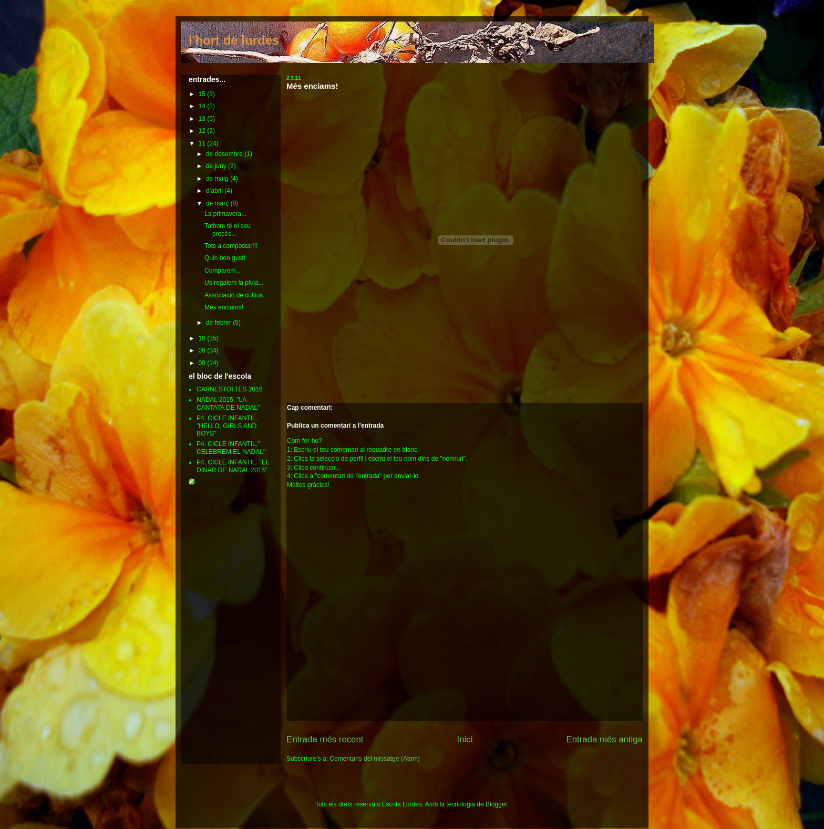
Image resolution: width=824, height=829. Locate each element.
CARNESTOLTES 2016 (230, 389)
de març (218, 203)
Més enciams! (312, 85)
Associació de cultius (233, 295)
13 (203, 118)
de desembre (225, 154)
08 (203, 363)
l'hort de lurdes (234, 40)
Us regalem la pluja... (234, 282)
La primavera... (225, 213)
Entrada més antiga (604, 739)
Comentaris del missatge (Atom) (374, 758)
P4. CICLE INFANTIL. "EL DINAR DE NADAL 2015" (233, 466)
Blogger (496, 804)
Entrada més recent (324, 739)
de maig (218, 178)
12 (203, 130)
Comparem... (222, 270)
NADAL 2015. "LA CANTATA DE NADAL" (228, 403)
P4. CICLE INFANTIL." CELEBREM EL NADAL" (231, 447)
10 (203, 338)
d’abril (215, 190)
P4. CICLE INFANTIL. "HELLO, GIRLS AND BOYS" (227, 425)
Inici (465, 739)
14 (203, 106)
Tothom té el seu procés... (227, 229)
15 (203, 94)
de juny (217, 166)
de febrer (219, 322)
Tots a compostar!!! (231, 246)
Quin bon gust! (224, 258)
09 (203, 350)
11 (203, 143)
